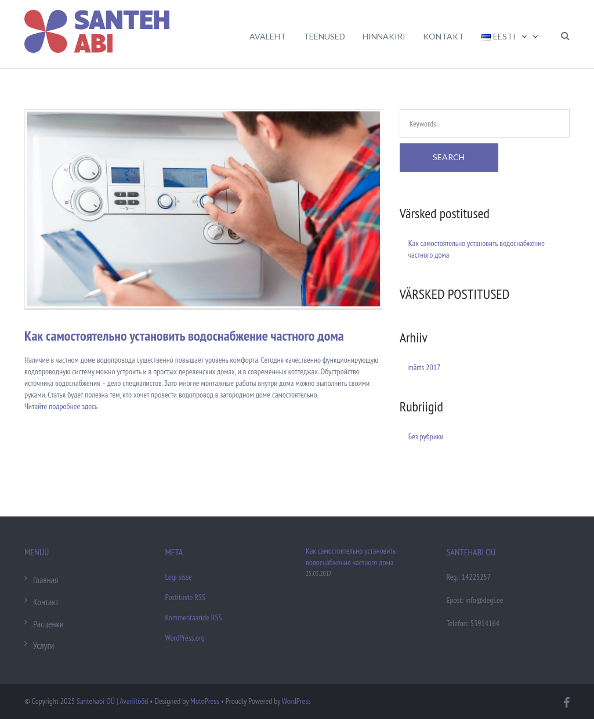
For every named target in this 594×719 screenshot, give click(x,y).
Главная (45, 580)
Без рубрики (426, 436)
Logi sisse (178, 577)
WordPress (296, 701)
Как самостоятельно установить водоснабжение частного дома (184, 336)
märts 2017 (424, 367)
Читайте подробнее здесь (60, 406)
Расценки (48, 624)
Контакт (46, 602)
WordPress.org (185, 638)
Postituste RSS (185, 597)
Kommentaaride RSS (193, 617)
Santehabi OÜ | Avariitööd (112, 701)
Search (449, 157)
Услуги (43, 645)
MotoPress (204, 701)
